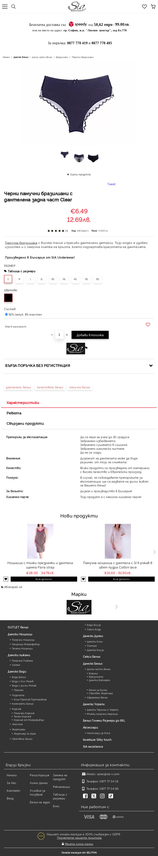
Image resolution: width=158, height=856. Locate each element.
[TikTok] (111, 796)
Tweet (111, 184)
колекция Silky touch (97, 739)
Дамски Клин (94, 641)
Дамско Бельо (21, 57)
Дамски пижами (19, 655)
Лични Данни (39, 783)
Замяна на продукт (60, 777)
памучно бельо (79, 387)
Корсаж (16, 708)
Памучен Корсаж (24, 713)
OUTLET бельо (18, 627)
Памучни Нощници (23, 639)
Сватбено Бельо (22, 738)
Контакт (13, 790)
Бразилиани (62, 57)
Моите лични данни (79, 844)
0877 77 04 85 (109, 788)
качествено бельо (50, 387)
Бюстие (17, 724)
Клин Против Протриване (30, 699)
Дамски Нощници (20, 634)
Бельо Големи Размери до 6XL (104, 720)
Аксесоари (90, 727)
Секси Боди (94, 629)
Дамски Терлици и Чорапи (102, 709)
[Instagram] (103, 796)
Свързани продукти (25, 423)
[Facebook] (86, 796)
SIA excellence (93, 746)
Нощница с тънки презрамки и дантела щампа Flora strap (40, 565)
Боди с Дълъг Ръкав (24, 685)
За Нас (11, 783)
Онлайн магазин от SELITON (79, 852)
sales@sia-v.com (108, 774)
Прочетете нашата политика (79, 837)
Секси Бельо (91, 656)
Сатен (16, 664)
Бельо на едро (40, 802)
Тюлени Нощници (22, 648)
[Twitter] (94, 796)
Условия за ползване (37, 792)
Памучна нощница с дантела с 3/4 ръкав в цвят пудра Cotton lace (117, 565)
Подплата (18, 695)
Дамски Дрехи (93, 636)
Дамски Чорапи (94, 704)
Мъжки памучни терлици (102, 713)
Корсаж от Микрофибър (29, 719)
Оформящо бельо (97, 697)
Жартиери (18, 729)
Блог (56, 806)
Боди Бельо (19, 677)
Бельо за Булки (98, 689)
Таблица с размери (21, 271)
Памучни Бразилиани (82, 57)
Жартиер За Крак (25, 733)
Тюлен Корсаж (22, 716)
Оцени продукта (80, 174)
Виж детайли (44, 579)
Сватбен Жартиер (101, 693)
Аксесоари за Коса (98, 733)
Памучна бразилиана (21, 243)
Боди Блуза (94, 624)
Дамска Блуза (95, 650)
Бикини (93, 673)
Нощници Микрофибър (26, 644)
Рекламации (61, 786)
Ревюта (14, 413)
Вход (10, 798)
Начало (6, 57)
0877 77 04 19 (108, 781)
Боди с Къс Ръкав (23, 681)
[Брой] (59, 335)
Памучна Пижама (22, 660)
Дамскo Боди (17, 671)
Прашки (19, 689)
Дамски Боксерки (99, 680)
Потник (92, 645)
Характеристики (23, 402)
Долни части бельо (42, 57)
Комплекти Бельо (23, 703)
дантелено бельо (18, 387)
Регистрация (39, 775)
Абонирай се (13, 587)
